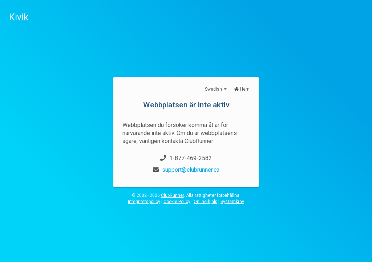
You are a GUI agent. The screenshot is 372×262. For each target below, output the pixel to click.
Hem (242, 89)
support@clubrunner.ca (190, 169)
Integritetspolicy (144, 201)
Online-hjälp (205, 201)
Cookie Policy (176, 201)
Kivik (18, 17)
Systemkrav (232, 201)
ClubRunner (172, 195)
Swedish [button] (216, 89)
